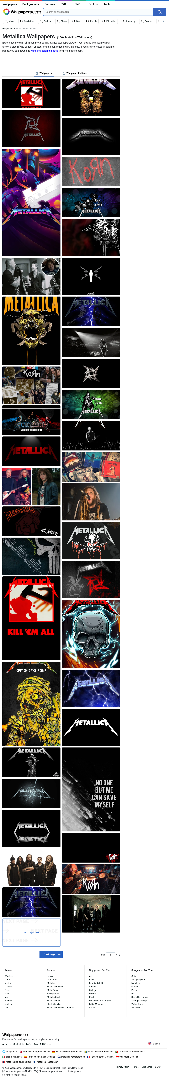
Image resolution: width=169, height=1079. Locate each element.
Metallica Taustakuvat (47, 1062)
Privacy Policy (122, 1067)
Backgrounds (30, 4)
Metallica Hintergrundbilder (69, 1051)
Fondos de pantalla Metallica (41, 1057)
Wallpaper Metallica (129, 1057)
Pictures (49, 4)
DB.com (45, 1044)
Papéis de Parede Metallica (132, 1051)
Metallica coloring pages (44, 50)
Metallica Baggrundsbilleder (36, 1051)
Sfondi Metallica (14, 1057)
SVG (63, 4)
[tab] (44, 73)
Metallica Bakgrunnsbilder (18, 1062)
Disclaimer (147, 1067)
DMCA (158, 1067)
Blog (35, 1044)
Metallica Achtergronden (73, 1057)
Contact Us (18, 1044)
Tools (107, 4)
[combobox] (98, 12)
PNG (77, 4)
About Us (6, 1044)
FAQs (28, 1044)
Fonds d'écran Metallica (102, 1057)
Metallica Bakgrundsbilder (100, 1051)
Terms (135, 1067)
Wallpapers (10, 4)
